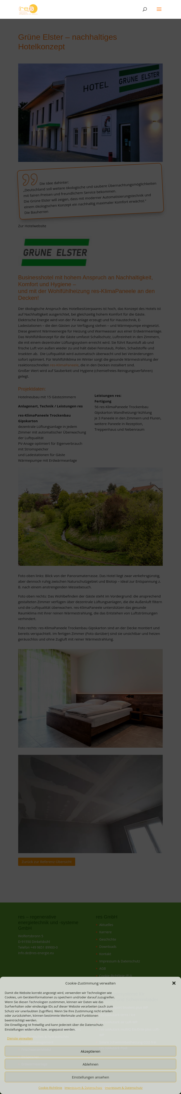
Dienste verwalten (20, 1038)
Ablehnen (91, 1064)
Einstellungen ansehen (90, 1077)
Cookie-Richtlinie (50, 1088)
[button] (174, 983)
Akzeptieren (90, 1051)
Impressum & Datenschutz (84, 1088)
